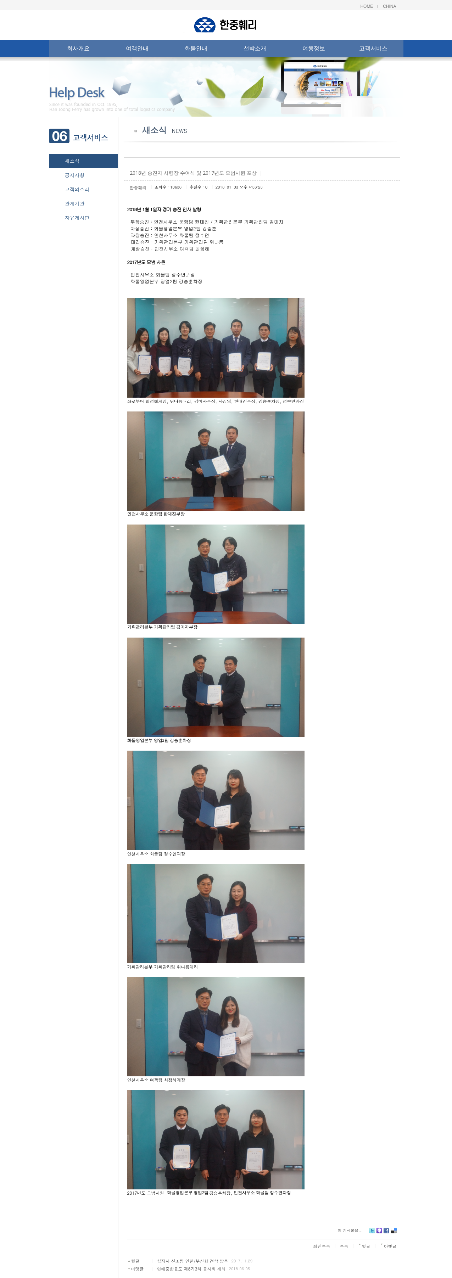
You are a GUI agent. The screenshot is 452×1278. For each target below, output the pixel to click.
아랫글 (137, 1269)
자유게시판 (77, 217)
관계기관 (75, 203)
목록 (344, 1246)
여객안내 (137, 49)
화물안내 (196, 49)
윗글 (135, 1261)
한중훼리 (138, 187)
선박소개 (255, 49)
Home (366, 6)
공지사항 (75, 175)
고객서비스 (373, 49)
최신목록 (321, 1246)
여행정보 (313, 49)
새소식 (72, 160)
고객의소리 (77, 189)
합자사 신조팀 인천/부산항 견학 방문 (192, 1261)
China (389, 6)
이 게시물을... (350, 1230)
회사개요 (78, 49)
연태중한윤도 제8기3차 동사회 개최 (191, 1269)
